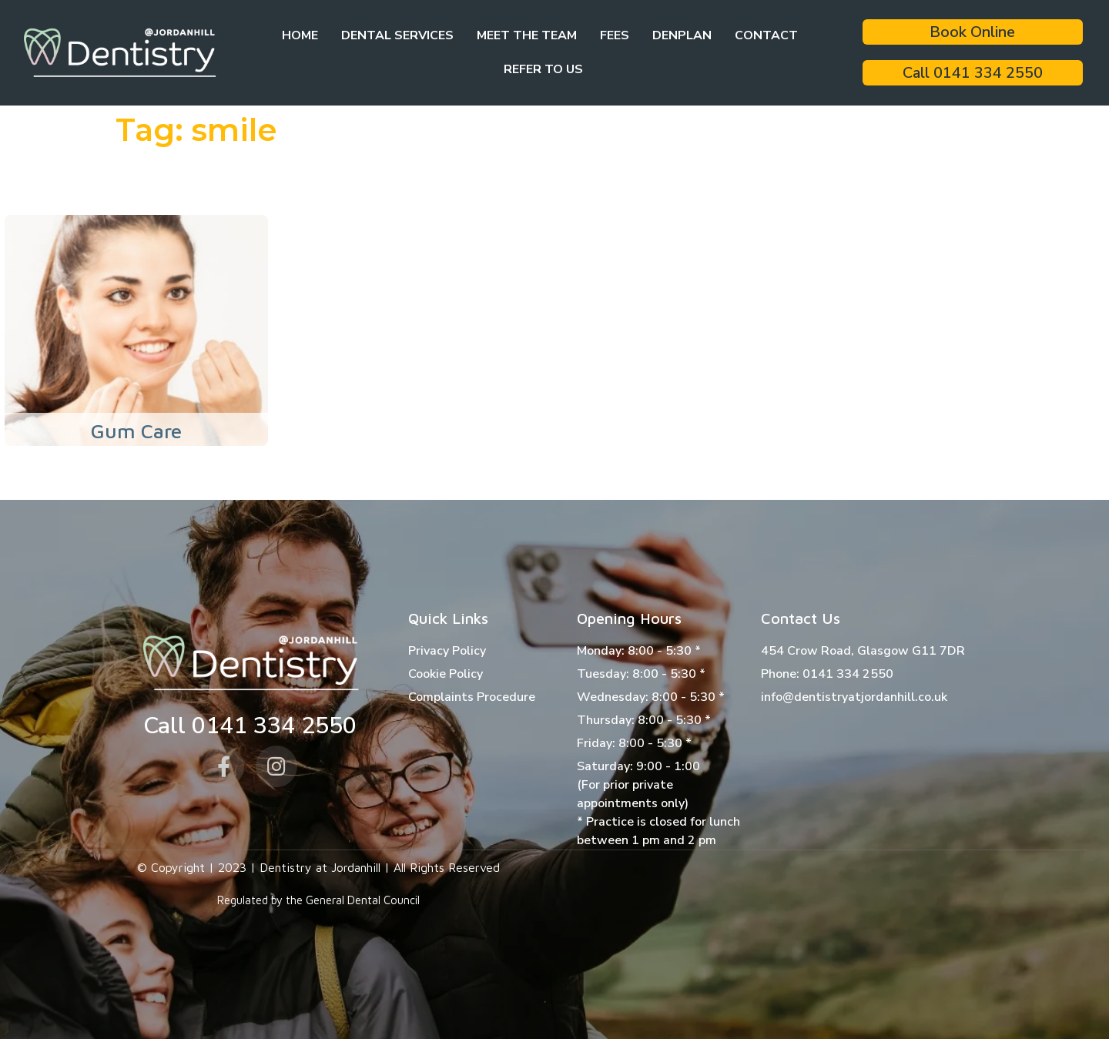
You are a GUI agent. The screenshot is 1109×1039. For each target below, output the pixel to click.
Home (300, 35)
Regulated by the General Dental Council (318, 900)
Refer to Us (543, 69)
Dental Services (397, 35)
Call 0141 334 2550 (973, 72)
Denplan (682, 35)
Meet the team (527, 35)
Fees (614, 35)
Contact (766, 35)
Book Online (972, 32)
